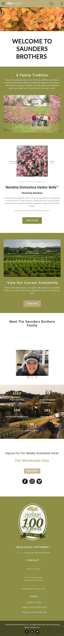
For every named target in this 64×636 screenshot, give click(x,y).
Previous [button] (14, 162)
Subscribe (32, 475)
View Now (32, 306)
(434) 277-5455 (37, 569)
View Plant (32, 220)
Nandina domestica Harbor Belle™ (32, 187)
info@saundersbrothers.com (37, 589)
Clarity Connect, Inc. (32, 627)
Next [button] (52, 162)
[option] (32, 161)
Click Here (22, 553)
